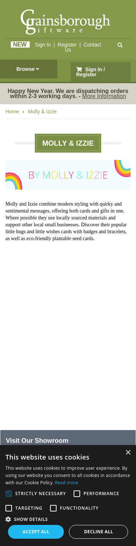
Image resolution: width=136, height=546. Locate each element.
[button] (68, 518)
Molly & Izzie (42, 111)
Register (67, 45)
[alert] (68, 495)
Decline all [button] (98, 532)
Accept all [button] (35, 532)
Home (12, 111)
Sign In (43, 45)
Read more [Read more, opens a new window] (66, 483)
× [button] (128, 453)
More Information (104, 96)
